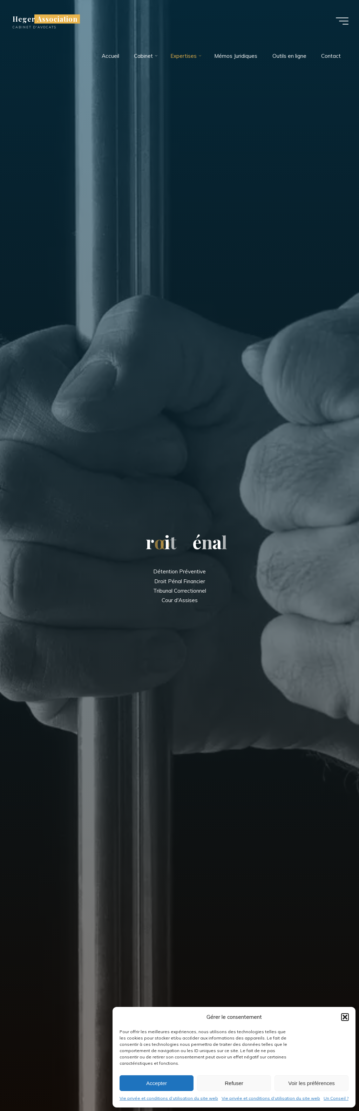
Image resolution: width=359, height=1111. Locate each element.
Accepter (156, 1083)
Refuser (234, 1083)
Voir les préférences (311, 1083)
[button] (344, 1017)
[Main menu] (342, 21)
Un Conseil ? (336, 1098)
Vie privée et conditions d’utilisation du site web (169, 1098)
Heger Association (45, 18)
